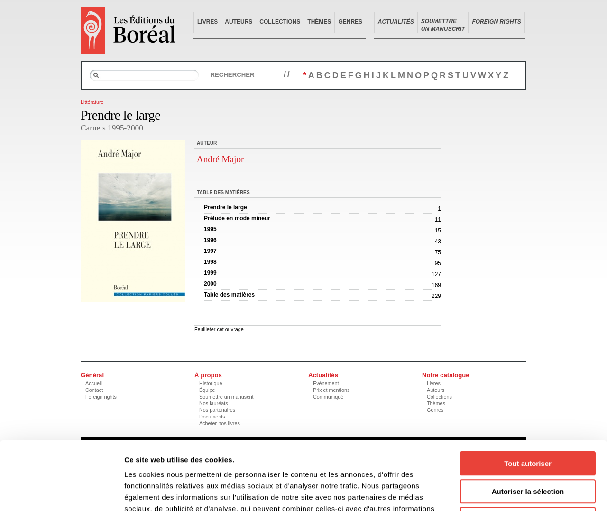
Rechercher (232, 74)
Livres (207, 22)
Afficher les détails (522, 492)
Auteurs (238, 22)
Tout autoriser (528, 395)
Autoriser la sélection (528, 423)
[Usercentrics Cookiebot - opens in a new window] (61, 492)
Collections (279, 22)
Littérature (92, 102)
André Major (220, 159)
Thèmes (319, 22)
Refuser (528, 450)
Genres (350, 22)
